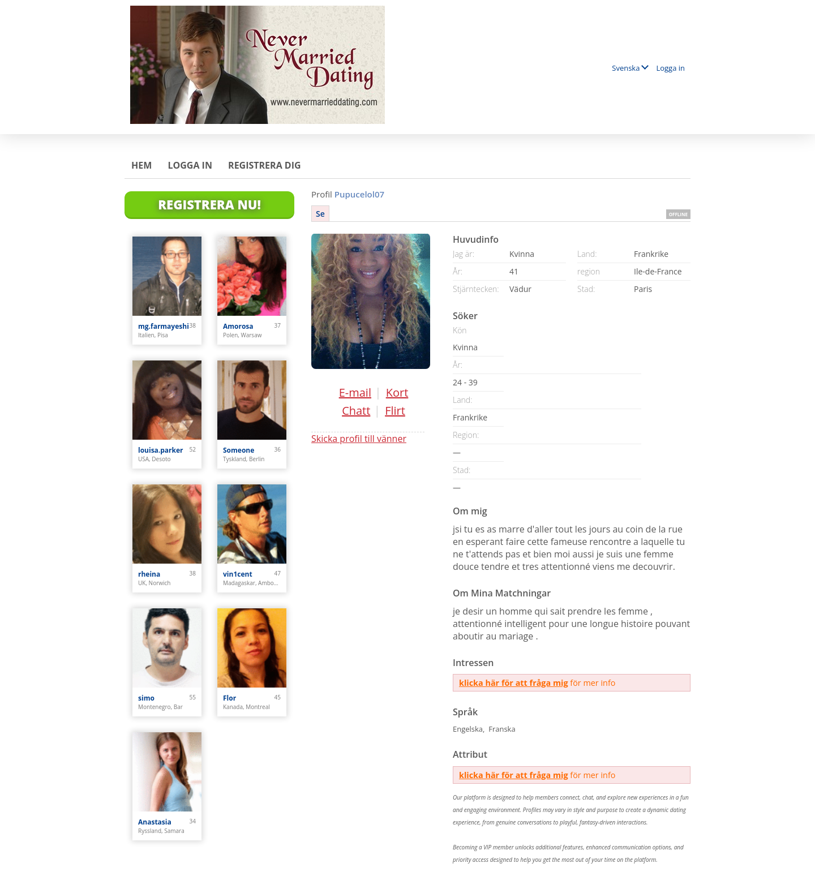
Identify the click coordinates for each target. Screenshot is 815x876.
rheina (149, 574)
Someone (238, 450)
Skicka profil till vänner (358, 438)
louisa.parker (160, 450)
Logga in (670, 68)
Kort (397, 392)
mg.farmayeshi (163, 326)
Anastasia (154, 822)
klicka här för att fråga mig (513, 682)
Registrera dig (264, 165)
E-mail (355, 392)
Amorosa (238, 326)
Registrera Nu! (209, 204)
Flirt (395, 410)
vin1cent (237, 574)
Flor (229, 698)
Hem (141, 165)
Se (320, 213)
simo (146, 698)
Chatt (356, 410)
